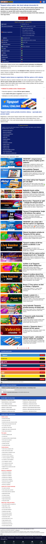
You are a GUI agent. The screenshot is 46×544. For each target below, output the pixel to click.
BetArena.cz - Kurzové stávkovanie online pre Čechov (31, 373)
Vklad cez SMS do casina (6, 507)
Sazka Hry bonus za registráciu (7, 479)
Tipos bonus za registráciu (6, 482)
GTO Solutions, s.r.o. (4, 539)
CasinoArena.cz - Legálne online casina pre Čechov (31, 371)
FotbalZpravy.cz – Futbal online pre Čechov (30, 369)
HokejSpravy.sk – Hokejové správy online (8, 377)
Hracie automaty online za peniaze (7, 489)
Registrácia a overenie (7, 142)
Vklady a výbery (6, 144)
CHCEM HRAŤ (22, 18)
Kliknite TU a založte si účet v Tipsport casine (13, 88)
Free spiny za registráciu (8, 133)
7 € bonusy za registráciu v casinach (8, 457)
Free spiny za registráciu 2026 (7, 434)
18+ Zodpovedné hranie (38, 537)
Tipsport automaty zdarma (6, 498)
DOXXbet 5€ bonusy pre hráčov (7, 523)
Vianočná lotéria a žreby (6, 516)
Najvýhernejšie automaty (6, 493)
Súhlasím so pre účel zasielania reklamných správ (16, 358)
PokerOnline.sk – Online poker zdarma (8, 366)
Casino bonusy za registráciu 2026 (7, 448)
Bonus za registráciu (7, 132)
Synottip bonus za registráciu (6, 475)
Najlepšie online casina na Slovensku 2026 (9, 429)
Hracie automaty (6, 135)
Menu (44, 2)
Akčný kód (5, 137)
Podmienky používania (19, 537)
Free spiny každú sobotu (6, 445)
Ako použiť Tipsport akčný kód (7, 525)
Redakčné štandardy (11, 537)
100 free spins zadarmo (6, 441)
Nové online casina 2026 (6, 420)
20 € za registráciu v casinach (7, 461)
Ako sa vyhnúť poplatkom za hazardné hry (9, 504)
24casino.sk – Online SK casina (7, 373)
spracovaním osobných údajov (12, 358)
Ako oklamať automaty (5, 495)
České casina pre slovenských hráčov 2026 (9, 423)
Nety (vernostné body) (7, 151)
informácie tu (17, 530)
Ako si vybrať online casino (6, 425)
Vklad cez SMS (6, 147)
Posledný (28, 348)
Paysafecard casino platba (6, 511)
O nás (2, 537)
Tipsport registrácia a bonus (6, 520)
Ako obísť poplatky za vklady (9, 149)
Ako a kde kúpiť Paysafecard (6, 509)
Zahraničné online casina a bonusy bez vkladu (9, 422)
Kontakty (5, 537)
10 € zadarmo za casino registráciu (7, 459)
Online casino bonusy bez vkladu (7, 450)
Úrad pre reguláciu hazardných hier (20, 535)
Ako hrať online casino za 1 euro (7, 518)
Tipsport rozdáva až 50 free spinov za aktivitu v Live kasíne (32, 244)
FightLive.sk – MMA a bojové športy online (30, 366)
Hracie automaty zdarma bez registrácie (8, 491)
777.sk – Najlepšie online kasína (7, 369)
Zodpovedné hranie (29, 535)
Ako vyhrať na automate (6, 488)
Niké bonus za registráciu (6, 484)
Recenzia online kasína (7, 130)
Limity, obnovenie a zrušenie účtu (9, 152)
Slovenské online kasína (6, 418)
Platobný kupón (6, 146)
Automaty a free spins (5, 443)
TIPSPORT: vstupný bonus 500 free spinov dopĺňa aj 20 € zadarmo (33, 160)
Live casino (5, 140)
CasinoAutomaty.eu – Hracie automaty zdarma (9, 371)
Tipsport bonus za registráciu (6, 473)
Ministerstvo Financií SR (10, 535)
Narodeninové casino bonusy (7, 454)
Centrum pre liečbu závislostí (37, 535)
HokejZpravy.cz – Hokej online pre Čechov (30, 377)
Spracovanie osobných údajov (28, 537)
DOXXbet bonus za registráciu (7, 477)
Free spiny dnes (4, 436)
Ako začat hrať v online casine (7, 427)
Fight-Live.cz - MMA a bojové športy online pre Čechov (31, 375)
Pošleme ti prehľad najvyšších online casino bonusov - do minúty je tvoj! (19, 353)
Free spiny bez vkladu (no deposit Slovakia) (9, 438)
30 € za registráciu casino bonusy (7, 463)
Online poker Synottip (5, 500)
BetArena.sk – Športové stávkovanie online (8, 375)
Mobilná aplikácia (6, 139)
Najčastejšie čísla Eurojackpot (7, 514)
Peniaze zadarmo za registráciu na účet (8, 452)
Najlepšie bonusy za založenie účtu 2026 (8, 466)
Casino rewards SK (5, 468)
